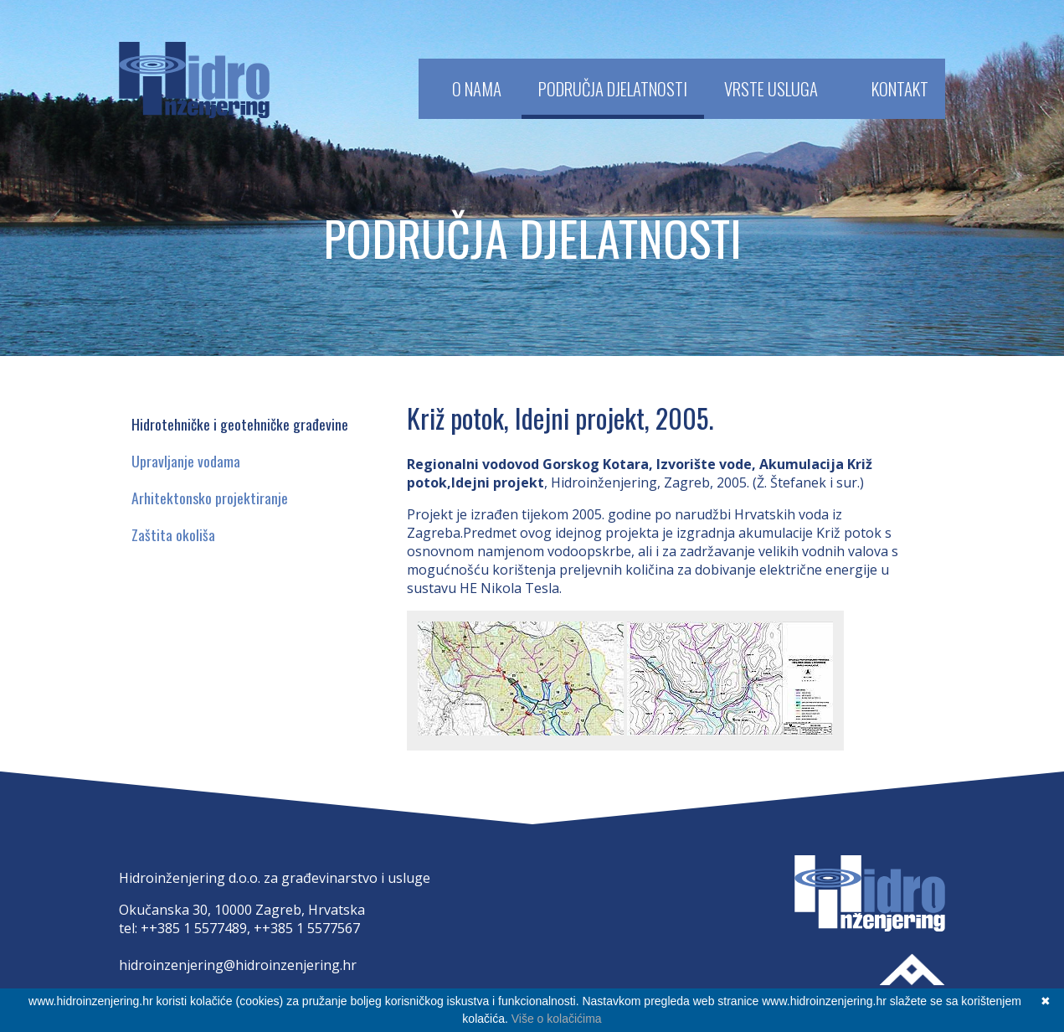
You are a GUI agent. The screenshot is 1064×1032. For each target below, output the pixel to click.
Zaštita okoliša (173, 534)
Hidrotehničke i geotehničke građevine (239, 424)
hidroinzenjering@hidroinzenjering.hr (238, 965)
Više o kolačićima (556, 1018)
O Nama (476, 88)
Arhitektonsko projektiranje (209, 497)
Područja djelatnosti (612, 88)
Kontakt (899, 88)
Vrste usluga (771, 88)
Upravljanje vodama (185, 461)
